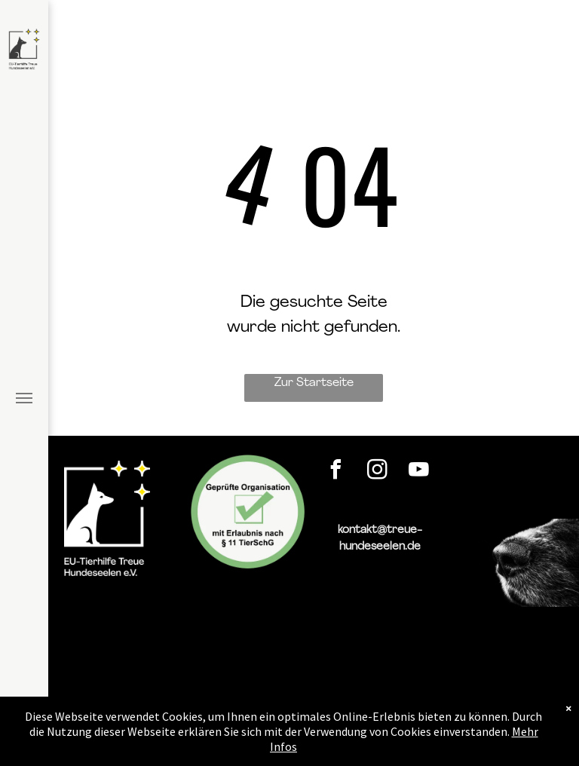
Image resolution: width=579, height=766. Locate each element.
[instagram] (378, 472)
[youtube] (419, 472)
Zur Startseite (314, 383)
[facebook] (336, 472)
